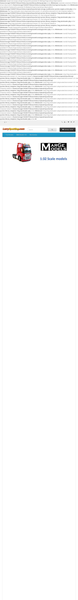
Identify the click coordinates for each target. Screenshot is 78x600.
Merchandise (33, 135)
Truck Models (9, 135)
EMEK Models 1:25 (21, 135)
